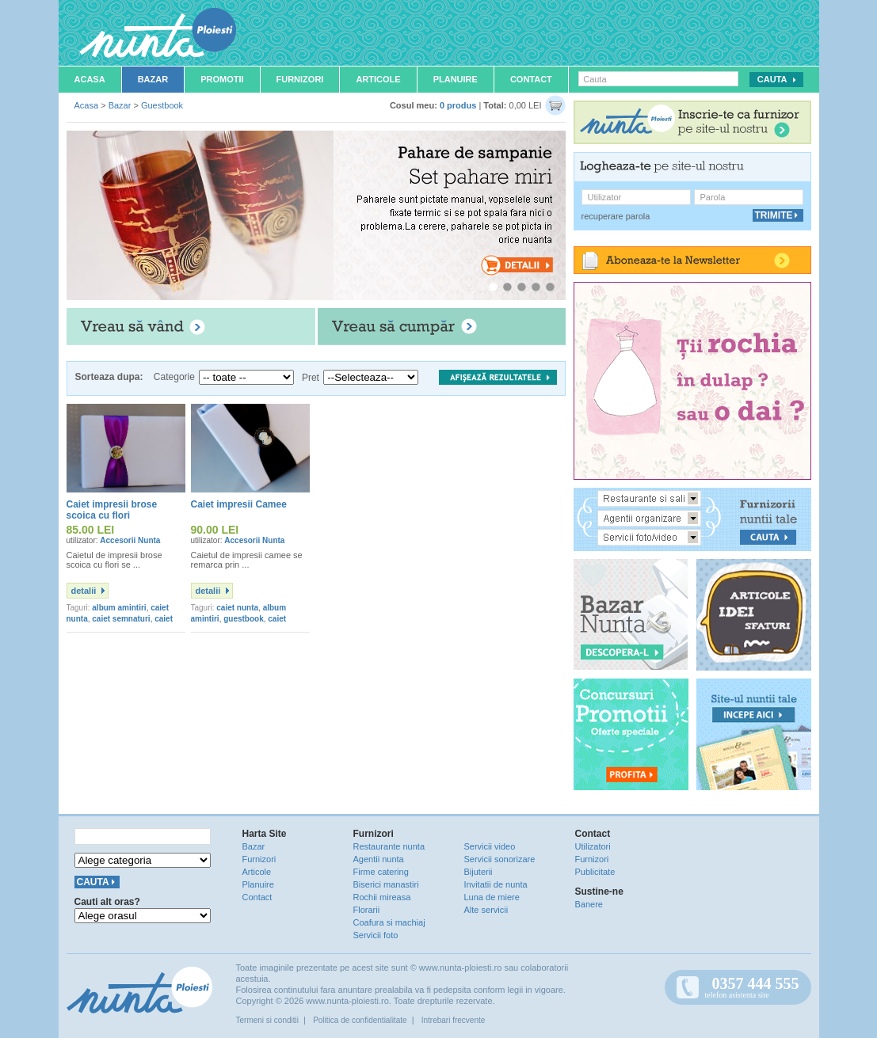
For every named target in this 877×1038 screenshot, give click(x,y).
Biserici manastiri (386, 884)
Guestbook (162, 105)
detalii (84, 590)
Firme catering (381, 871)
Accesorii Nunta (130, 540)
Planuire (455, 79)
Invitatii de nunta (496, 884)
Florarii (366, 909)
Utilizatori (593, 846)
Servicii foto (375, 935)
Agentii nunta (378, 859)
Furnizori (300, 79)
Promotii (221, 79)
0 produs (458, 105)
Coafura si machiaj (389, 922)
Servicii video (490, 846)
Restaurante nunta (389, 846)
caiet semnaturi (121, 618)
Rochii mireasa (382, 897)
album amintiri (119, 607)
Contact (531, 79)
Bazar (153, 79)
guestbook (243, 618)
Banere (589, 904)
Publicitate (595, 871)
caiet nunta (237, 607)
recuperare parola (615, 216)
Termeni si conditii (267, 1020)
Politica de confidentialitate (359, 1020)
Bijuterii (478, 871)
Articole (378, 79)
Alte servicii (486, 909)
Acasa (89, 79)
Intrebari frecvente (453, 1020)
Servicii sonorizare (500, 859)
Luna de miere (492, 897)
